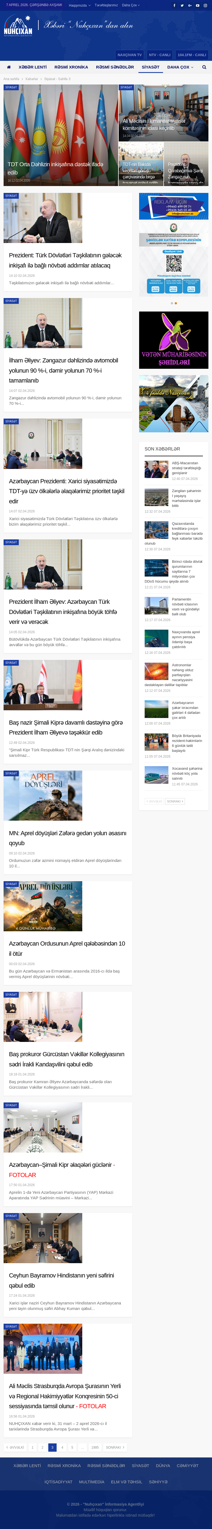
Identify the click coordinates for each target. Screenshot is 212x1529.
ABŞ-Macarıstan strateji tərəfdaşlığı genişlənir (186, 468)
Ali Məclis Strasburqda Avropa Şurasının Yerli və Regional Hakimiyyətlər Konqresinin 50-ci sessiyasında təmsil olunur (65, 1396)
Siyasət (151, 67)
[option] (173, 259)
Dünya (163, 1465)
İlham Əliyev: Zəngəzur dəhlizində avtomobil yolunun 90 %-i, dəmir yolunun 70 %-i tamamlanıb (63, 370)
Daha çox (131, 5)
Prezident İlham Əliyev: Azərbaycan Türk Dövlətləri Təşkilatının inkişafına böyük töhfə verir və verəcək (63, 611)
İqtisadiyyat (58, 1481)
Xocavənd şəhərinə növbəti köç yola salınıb (187, 773)
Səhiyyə (158, 1481)
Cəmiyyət (188, 1465)
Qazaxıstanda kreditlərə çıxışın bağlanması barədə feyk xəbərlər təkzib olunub (174, 533)
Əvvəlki (15, 1447)
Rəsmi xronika (71, 67)
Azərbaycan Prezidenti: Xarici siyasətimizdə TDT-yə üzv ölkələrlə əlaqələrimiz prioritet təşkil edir (66, 491)
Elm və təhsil (126, 1481)
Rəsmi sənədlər (115, 67)
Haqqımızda (78, 5)
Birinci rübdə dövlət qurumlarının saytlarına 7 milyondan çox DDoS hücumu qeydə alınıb (173, 571)
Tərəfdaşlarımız (106, 5)
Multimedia (91, 1481)
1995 (95, 1447)
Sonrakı (115, 1447)
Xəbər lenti (33, 67)
